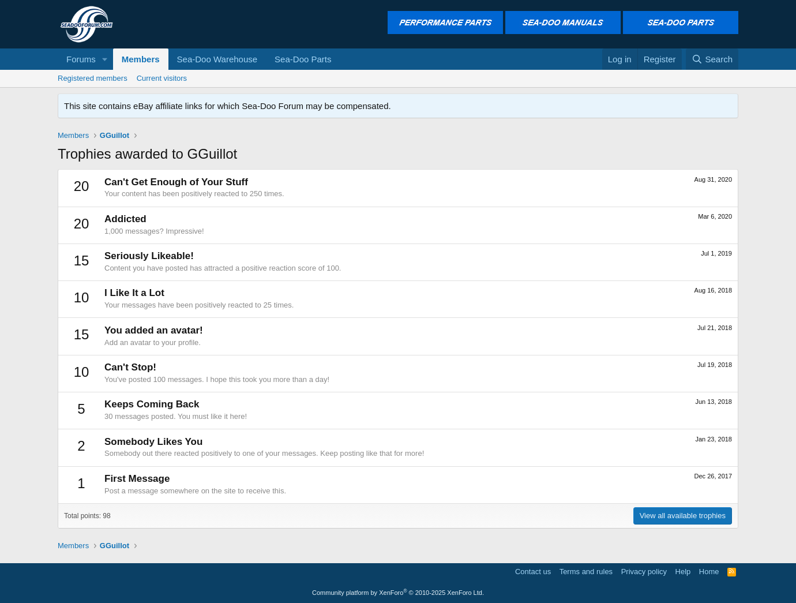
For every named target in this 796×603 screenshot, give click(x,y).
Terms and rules (586, 571)
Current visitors (162, 78)
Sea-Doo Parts (303, 59)
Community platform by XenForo (398, 592)
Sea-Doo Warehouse (217, 59)
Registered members (92, 78)
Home (709, 571)
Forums (81, 59)
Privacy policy (644, 571)
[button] (105, 59)
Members (141, 59)
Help (683, 571)
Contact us (533, 571)
